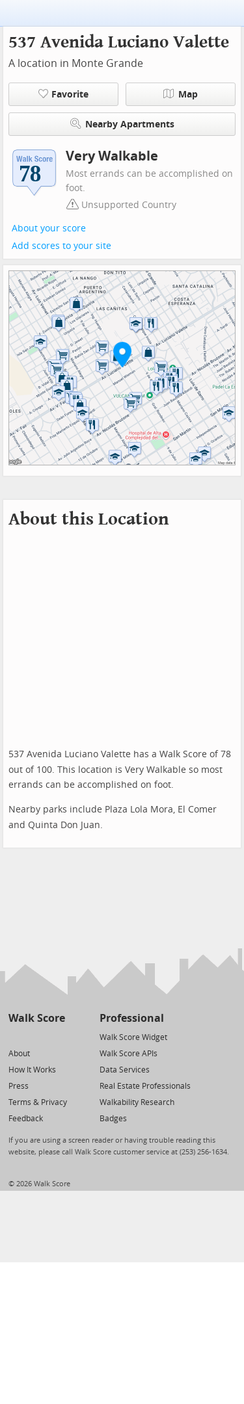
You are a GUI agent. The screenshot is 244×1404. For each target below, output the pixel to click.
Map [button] (180, 94)
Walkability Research (137, 1102)
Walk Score (36, 1018)
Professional (132, 1018)
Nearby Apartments (122, 124)
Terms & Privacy (37, 1102)
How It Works (32, 1069)
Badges (113, 1118)
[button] (122, 354)
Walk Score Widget (133, 1037)
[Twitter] (15, 1036)
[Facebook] (36, 1036)
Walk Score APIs (128, 1053)
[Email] (56, 1036)
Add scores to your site (61, 246)
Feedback (25, 1118)
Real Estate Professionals (145, 1086)
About (19, 1053)
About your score (49, 228)
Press (18, 1086)
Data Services (125, 1069)
